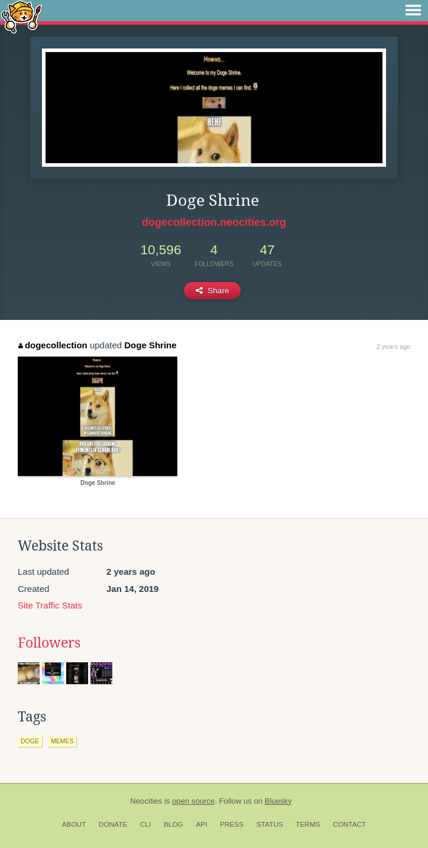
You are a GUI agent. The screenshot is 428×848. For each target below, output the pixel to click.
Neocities (146, 801)
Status (270, 824)
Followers (49, 642)
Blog (173, 824)
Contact (349, 824)
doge (30, 741)
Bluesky (278, 801)
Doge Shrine (150, 345)
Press (232, 824)
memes (62, 741)
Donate (113, 824)
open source (193, 801)
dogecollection (52, 345)
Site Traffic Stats (50, 605)
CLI (145, 824)
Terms (308, 824)
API (201, 824)
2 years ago (393, 346)
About (74, 824)
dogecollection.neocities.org (214, 222)
